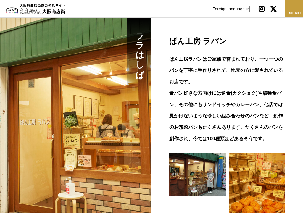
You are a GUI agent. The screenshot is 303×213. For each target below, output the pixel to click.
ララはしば (139, 50)
